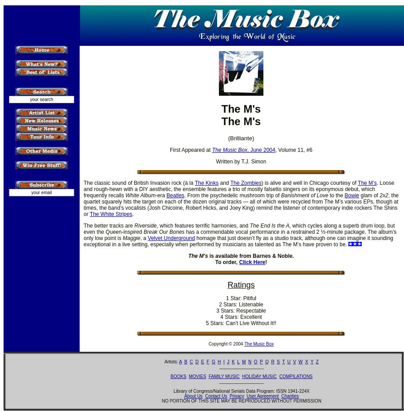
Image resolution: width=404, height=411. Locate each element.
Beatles (175, 195)
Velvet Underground (171, 238)
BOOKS (178, 376)
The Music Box (259, 344)
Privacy (237, 396)
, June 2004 (243, 150)
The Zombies (246, 183)
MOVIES (197, 376)
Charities (290, 396)
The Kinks (206, 183)
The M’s (367, 183)
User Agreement (262, 396)
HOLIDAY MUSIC (259, 376)
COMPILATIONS (296, 376)
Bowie (352, 195)
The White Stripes (111, 214)
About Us (193, 396)
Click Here (252, 262)
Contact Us (216, 396)
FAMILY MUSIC (224, 376)
